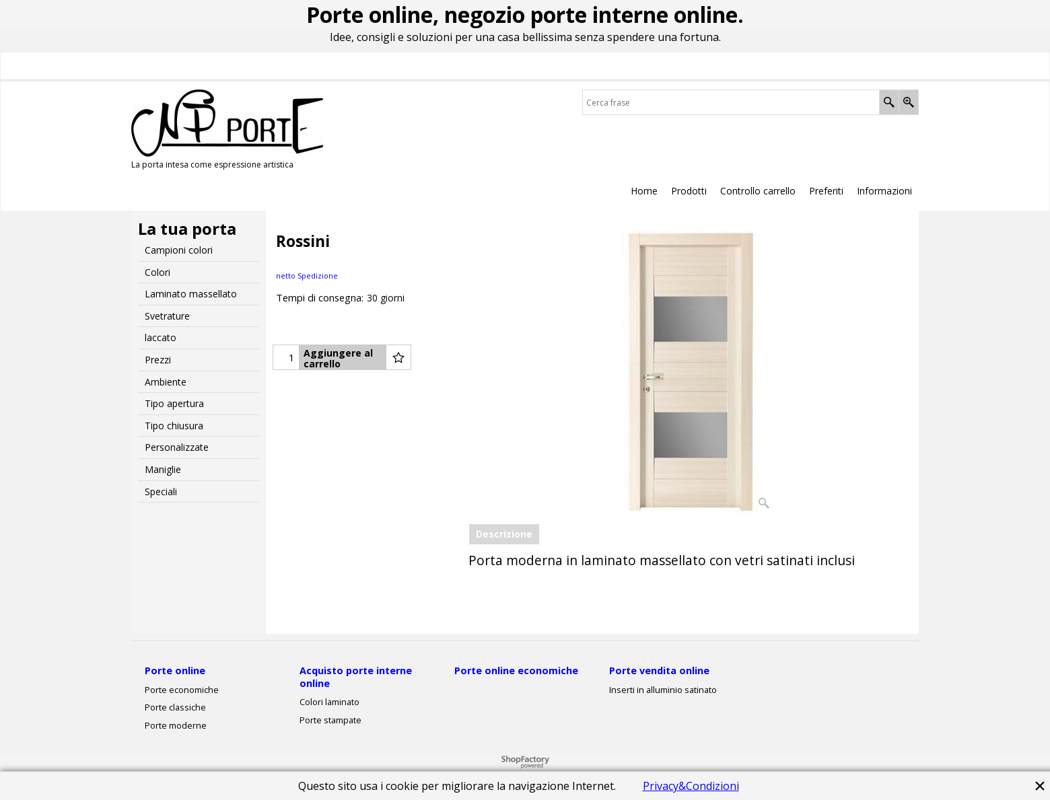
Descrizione (504, 534)
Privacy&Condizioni (691, 785)
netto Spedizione (307, 275)
